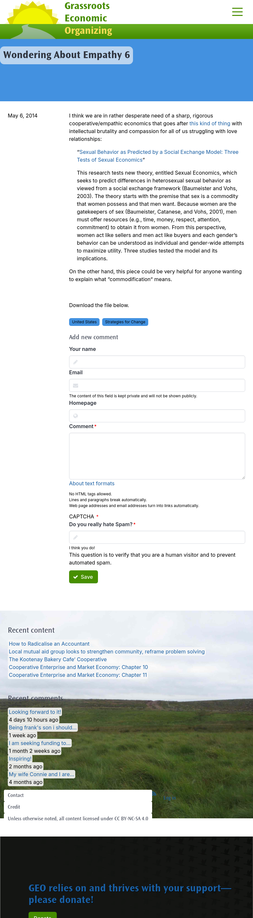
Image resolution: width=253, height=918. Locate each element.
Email (76, 372)
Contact (16, 795)
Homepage (82, 403)
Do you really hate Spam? (101, 524)
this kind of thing (209, 123)
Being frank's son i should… (43, 727)
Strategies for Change (125, 321)
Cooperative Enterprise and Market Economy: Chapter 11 (78, 675)
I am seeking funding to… (40, 743)
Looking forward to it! (35, 712)
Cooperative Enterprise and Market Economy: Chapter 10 (78, 667)
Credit (14, 807)
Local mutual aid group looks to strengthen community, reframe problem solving (107, 651)
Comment (81, 426)
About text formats (91, 483)
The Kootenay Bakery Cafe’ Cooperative (58, 659)
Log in (169, 798)
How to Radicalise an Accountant (49, 643)
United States (84, 321)
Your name (82, 349)
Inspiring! (20, 758)
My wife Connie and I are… (41, 774)
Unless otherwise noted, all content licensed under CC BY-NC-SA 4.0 (78, 819)
